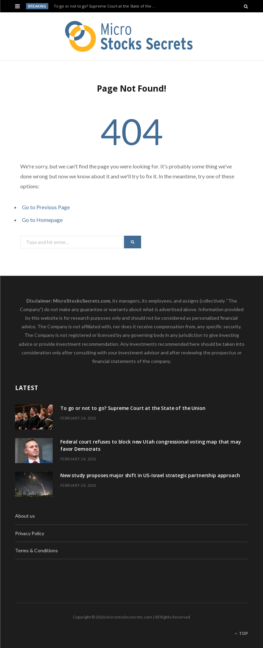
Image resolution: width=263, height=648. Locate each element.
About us (25, 516)
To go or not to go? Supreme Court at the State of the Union (106, 6)
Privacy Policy (29, 533)
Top (241, 633)
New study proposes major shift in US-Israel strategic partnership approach (150, 475)
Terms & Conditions (36, 550)
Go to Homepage (42, 219)
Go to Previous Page (46, 207)
